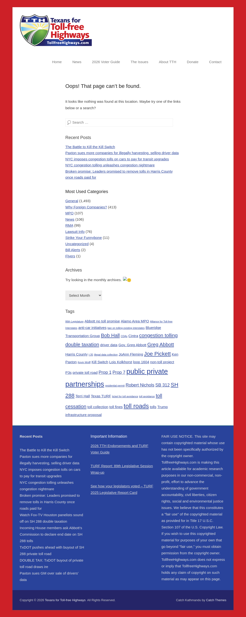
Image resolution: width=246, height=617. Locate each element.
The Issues (139, 62)
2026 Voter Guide (106, 62)
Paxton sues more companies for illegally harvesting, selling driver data (122, 153)
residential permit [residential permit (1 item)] (115, 385)
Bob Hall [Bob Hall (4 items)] (110, 335)
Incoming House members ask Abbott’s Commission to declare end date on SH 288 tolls (51, 533)
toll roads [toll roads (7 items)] (136, 405)
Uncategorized (77, 244)
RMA (69, 225)
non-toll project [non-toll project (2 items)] (162, 362)
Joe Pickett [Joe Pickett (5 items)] (157, 353)
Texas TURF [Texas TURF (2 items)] (101, 395)
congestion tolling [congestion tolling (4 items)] (158, 335)
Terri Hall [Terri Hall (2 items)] (82, 395)
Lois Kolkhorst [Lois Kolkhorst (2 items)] (120, 362)
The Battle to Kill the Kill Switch (90, 147)
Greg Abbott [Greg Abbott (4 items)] (160, 344)
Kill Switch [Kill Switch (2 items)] (100, 362)
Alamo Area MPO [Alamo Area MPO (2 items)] (135, 321)
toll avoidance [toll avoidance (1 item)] (147, 395)
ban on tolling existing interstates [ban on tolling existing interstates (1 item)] (126, 327)
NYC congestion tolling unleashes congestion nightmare (110, 165)
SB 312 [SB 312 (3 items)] (162, 384)
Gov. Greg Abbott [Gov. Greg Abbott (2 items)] (132, 344)
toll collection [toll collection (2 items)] (97, 406)
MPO (69, 213)
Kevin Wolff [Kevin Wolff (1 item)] (84, 362)
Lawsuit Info (75, 232)
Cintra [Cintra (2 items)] (133, 335)
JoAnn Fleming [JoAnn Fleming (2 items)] (131, 354)
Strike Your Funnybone (83, 238)
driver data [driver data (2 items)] (108, 344)
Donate (192, 62)
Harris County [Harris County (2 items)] (76, 354)
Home (57, 62)
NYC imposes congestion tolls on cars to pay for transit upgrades (117, 159)
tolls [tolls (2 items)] (153, 406)
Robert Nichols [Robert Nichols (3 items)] (140, 384)
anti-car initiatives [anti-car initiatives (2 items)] (92, 327)
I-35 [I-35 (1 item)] (91, 354)
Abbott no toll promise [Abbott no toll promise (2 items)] (102, 321)
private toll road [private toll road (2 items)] (85, 372)
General (71, 201)
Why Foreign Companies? (86, 207)
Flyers (70, 256)
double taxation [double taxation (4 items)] (82, 344)
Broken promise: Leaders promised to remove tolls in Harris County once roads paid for (50, 501)
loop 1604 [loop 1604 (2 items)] (141, 362)
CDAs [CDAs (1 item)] (124, 335)
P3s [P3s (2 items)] (68, 372)
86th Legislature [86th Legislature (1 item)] (74, 321)
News (76, 62)
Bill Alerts (72, 250)
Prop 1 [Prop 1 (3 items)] (104, 372)
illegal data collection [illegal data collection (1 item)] (106, 354)
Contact (215, 62)
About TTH (167, 62)
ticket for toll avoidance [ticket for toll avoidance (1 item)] (125, 395)
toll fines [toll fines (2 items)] (116, 406)
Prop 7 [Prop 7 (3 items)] (118, 372)
